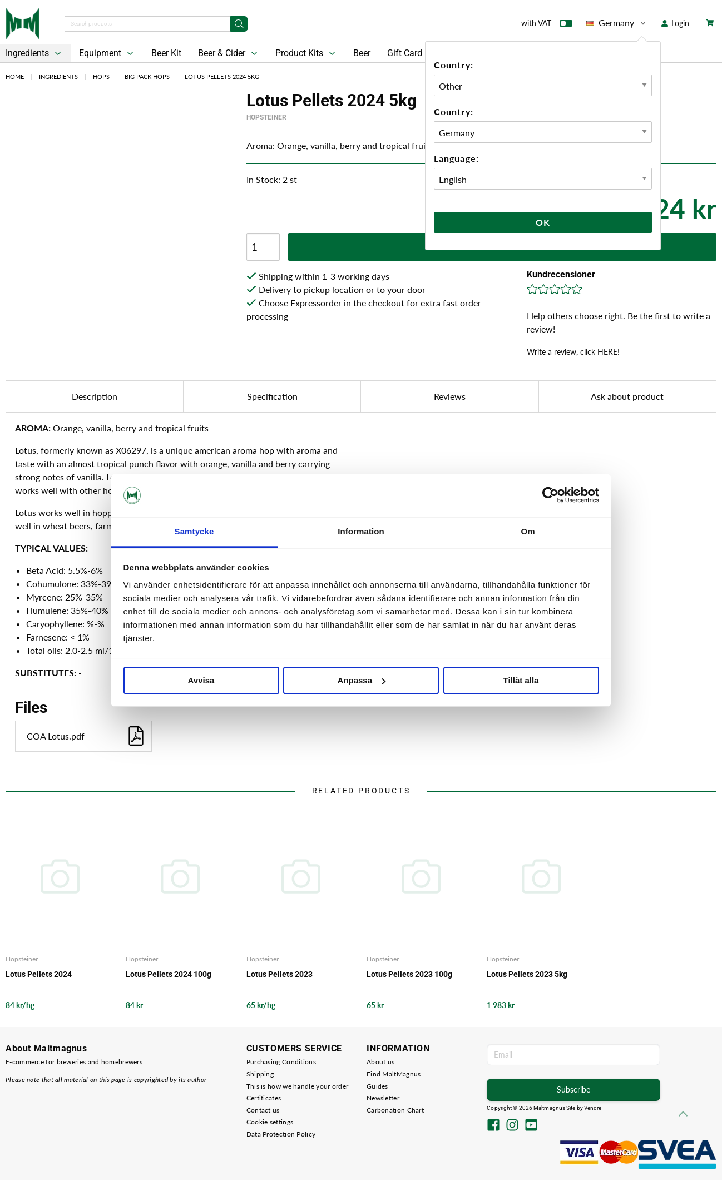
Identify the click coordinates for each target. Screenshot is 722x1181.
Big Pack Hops (147, 76)
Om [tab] (528, 531)
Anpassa (361, 680)
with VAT (546, 25)
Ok (543, 222)
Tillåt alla (521, 680)
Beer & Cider (229, 53)
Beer (361, 53)
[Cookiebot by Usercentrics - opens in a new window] (550, 495)
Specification (272, 396)
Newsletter (383, 1098)
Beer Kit (166, 53)
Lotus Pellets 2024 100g (168, 974)
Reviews (450, 396)
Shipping (260, 1074)
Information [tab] (361, 531)
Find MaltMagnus (394, 1074)
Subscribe (573, 1089)
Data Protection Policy (281, 1134)
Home (15, 76)
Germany (616, 22)
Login (675, 23)
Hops (101, 76)
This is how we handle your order (297, 1086)
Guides (377, 1086)
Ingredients (58, 76)
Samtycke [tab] (194, 531)
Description (94, 396)
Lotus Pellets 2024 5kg (222, 76)
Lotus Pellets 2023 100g (409, 974)
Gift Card (404, 53)
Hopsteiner (266, 117)
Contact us (263, 1110)
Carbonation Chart (395, 1110)
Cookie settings (270, 1122)
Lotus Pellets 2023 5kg (527, 974)
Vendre (593, 1108)
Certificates (263, 1098)
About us (380, 1062)
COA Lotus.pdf (86, 736)
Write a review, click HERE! (573, 351)
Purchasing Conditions (281, 1062)
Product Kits (306, 53)
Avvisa (201, 680)
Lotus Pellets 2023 (279, 974)
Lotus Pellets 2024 (39, 974)
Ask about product (627, 396)
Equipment (107, 53)
